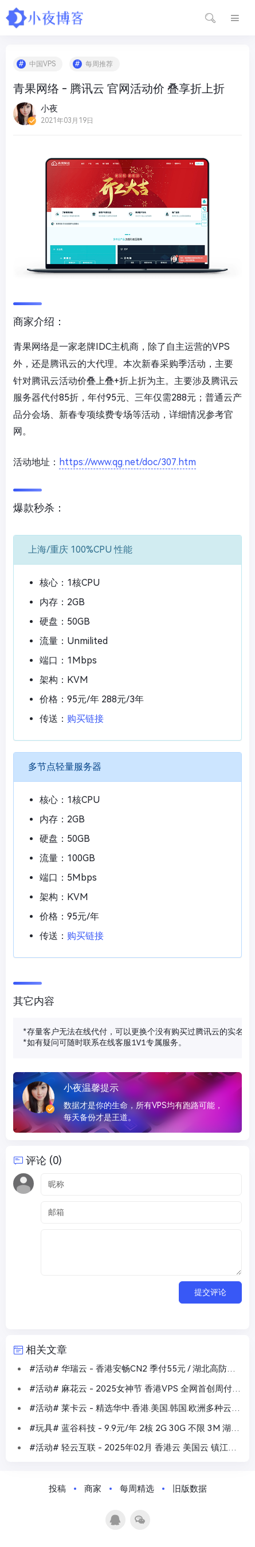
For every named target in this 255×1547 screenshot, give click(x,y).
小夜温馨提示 (91, 1087)
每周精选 (137, 1489)
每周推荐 (99, 64)
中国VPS (42, 64)
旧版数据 (189, 1489)
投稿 (57, 1489)
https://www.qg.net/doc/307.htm (127, 462)
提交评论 (210, 1292)
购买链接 (85, 718)
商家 (92, 1489)
